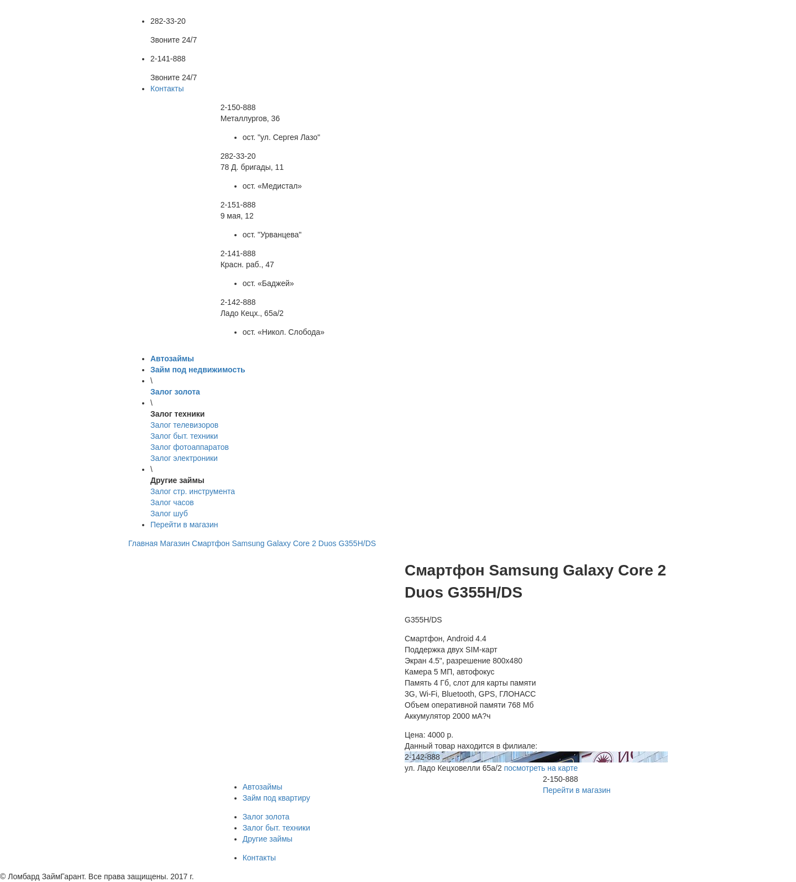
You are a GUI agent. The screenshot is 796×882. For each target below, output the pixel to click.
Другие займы (267, 838)
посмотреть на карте (541, 768)
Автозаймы (262, 786)
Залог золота (266, 816)
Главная (143, 543)
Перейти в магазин (184, 524)
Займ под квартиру (276, 797)
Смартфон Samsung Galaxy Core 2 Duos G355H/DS (284, 543)
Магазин (175, 543)
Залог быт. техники (276, 827)
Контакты (167, 88)
